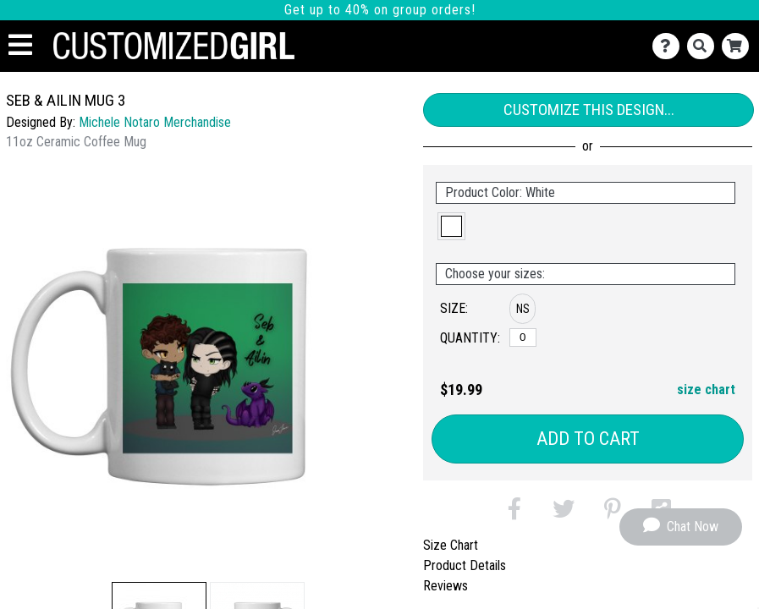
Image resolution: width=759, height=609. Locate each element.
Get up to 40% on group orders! (380, 10)
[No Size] (522, 337)
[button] (451, 226)
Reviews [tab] (445, 586)
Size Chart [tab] (450, 545)
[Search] (704, 46)
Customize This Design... (588, 109)
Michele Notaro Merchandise (155, 122)
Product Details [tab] (464, 565)
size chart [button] (706, 389)
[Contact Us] (669, 46)
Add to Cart (588, 438)
